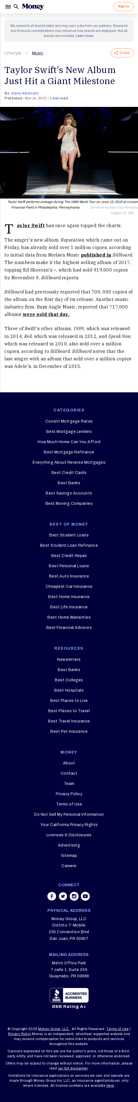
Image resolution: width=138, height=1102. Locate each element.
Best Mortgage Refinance (69, 452)
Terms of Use (69, 804)
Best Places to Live (69, 701)
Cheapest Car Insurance (69, 586)
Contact (69, 773)
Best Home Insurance (69, 597)
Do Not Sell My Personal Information (69, 814)
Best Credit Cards (69, 473)
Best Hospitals (69, 690)
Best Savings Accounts (69, 493)
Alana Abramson (25, 93)
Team (69, 784)
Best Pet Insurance (69, 731)
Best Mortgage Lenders (69, 432)
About (69, 763)
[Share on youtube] (85, 896)
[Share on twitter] (63, 896)
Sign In (123, 6)
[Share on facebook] (51, 896)
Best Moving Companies (69, 503)
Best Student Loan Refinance (69, 545)
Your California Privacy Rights (69, 825)
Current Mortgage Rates (69, 421)
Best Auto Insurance (69, 576)
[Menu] (8, 6)
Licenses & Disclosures (69, 835)
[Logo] (33, 6)
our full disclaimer (73, 1068)
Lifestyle (12, 53)
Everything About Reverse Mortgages (69, 462)
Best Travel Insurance (69, 721)
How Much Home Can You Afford (69, 442)
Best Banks (69, 483)
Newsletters (69, 659)
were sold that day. (46, 314)
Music (37, 53)
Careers (69, 866)
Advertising (69, 845)
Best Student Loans (69, 535)
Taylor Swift (31, 225)
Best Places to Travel (69, 711)
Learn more (84, 36)
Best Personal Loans (69, 566)
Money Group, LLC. (54, 1029)
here (110, 1086)
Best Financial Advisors (69, 628)
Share (122, 53)
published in (96, 255)
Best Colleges (69, 680)
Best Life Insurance (69, 607)
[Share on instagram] (74, 896)
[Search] (16, 6)
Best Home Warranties (69, 617)
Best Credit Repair (69, 556)
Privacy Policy (69, 794)
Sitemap (69, 856)
